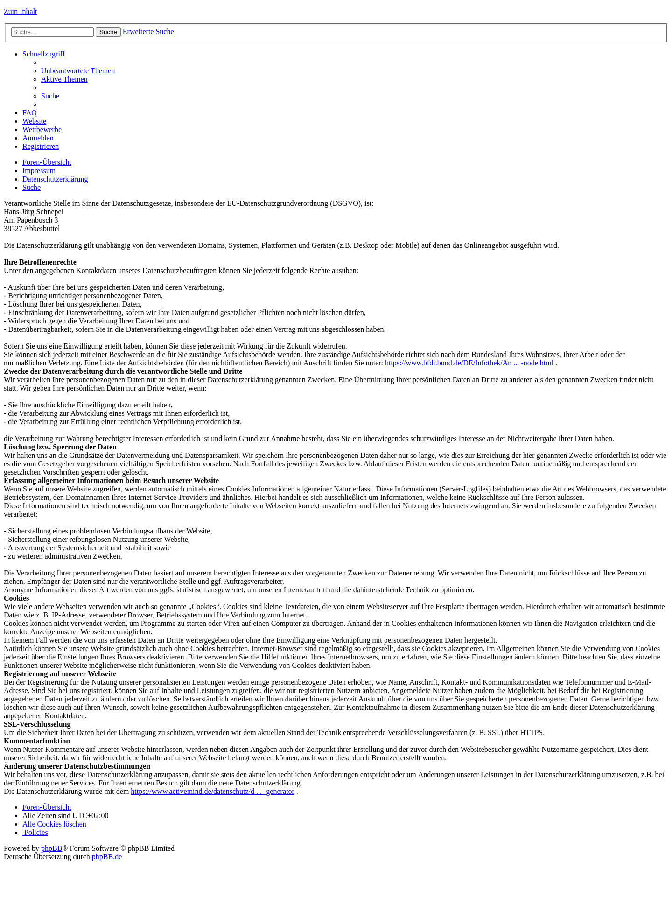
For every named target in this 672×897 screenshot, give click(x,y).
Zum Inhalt (20, 11)
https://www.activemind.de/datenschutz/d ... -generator (212, 791)
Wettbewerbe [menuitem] (42, 129)
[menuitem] (78, 71)
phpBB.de (107, 857)
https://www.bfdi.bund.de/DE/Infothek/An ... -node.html (469, 363)
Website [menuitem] (34, 121)
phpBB (51, 848)
